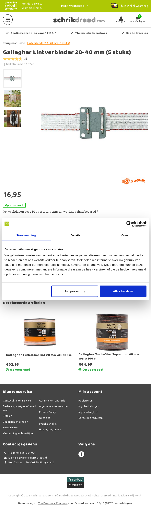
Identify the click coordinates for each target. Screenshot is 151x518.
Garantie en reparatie (52, 400)
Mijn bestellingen (88, 406)
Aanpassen (75, 291)
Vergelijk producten (90, 417)
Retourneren (10, 427)
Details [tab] (75, 235)
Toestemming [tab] (26, 235)
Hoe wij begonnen (50, 429)
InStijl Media (135, 495)
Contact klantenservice (17, 400)
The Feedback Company (52, 503)
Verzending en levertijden (18, 433)
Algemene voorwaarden (53, 406)
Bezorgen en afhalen (15, 421)
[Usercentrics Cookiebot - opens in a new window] (129, 224)
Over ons (44, 417)
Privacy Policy (47, 412)
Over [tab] (124, 235)
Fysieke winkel (48, 423)
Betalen (7, 415)
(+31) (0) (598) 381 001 (19, 452)
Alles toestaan (123, 291)
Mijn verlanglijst (88, 412)
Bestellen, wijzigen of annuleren (19, 408)
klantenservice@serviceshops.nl (25, 457)
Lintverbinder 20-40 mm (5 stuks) (48, 43)
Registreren (85, 400)
